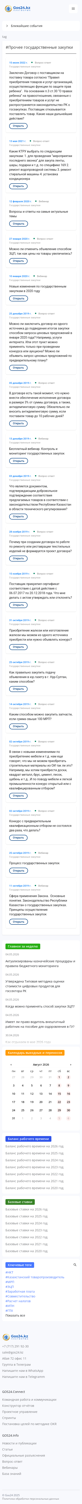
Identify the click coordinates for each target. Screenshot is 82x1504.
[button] (41, 26)
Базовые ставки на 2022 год (26, 1237)
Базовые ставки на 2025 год (26, 1216)
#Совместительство (20, 1296)
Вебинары (10, 1468)
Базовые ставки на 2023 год (26, 1230)
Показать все (15, 1315)
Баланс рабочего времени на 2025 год (34, 1153)
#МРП (9, 1282)
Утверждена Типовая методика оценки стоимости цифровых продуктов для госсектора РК (34, 986)
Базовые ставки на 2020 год (26, 1251)
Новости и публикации (19, 1443)
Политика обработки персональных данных (30, 1499)
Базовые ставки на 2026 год (26, 1209)
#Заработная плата (20, 1291)
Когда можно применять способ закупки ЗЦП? (40, 1006)
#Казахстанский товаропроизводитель (34, 1277)
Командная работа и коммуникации (29, 1399)
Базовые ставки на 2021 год (26, 1244)
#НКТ (9, 1272)
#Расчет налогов (18, 1301)
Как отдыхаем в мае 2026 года (28, 1042)
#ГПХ (9, 1310)
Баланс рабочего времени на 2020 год (34, 1188)
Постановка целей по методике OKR (29, 1424)
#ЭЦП (9, 1287)
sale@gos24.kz (12, 1352)
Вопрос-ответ (12, 1461)
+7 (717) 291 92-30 (15, 1346)
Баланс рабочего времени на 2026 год (34, 1146)
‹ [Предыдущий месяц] (11, 1064)
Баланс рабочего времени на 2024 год (34, 1160)
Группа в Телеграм (16, 1364)
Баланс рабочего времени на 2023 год (34, 1167)
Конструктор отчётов (18, 1406)
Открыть (18, 125)
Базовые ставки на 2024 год (26, 1223)
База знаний (11, 1474)
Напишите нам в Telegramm (23, 1377)
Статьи (7, 1449)
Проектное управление (19, 1412)
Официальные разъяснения (23, 1455)
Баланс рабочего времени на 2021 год (34, 1181)
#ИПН (9, 1306)
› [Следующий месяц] (70, 1064)
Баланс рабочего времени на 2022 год (34, 1174)
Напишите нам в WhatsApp (22, 1371)
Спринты (9, 1418)
